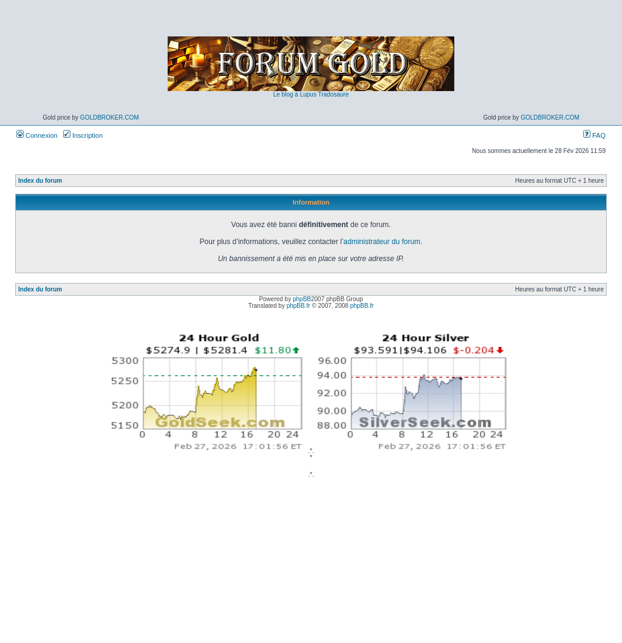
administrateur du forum (381, 241)
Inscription (83, 135)
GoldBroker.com (109, 117)
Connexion (37, 135)
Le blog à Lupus (294, 94)
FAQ (594, 135)
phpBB (302, 299)
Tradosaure (333, 94)
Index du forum (40, 180)
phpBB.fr (298, 305)
